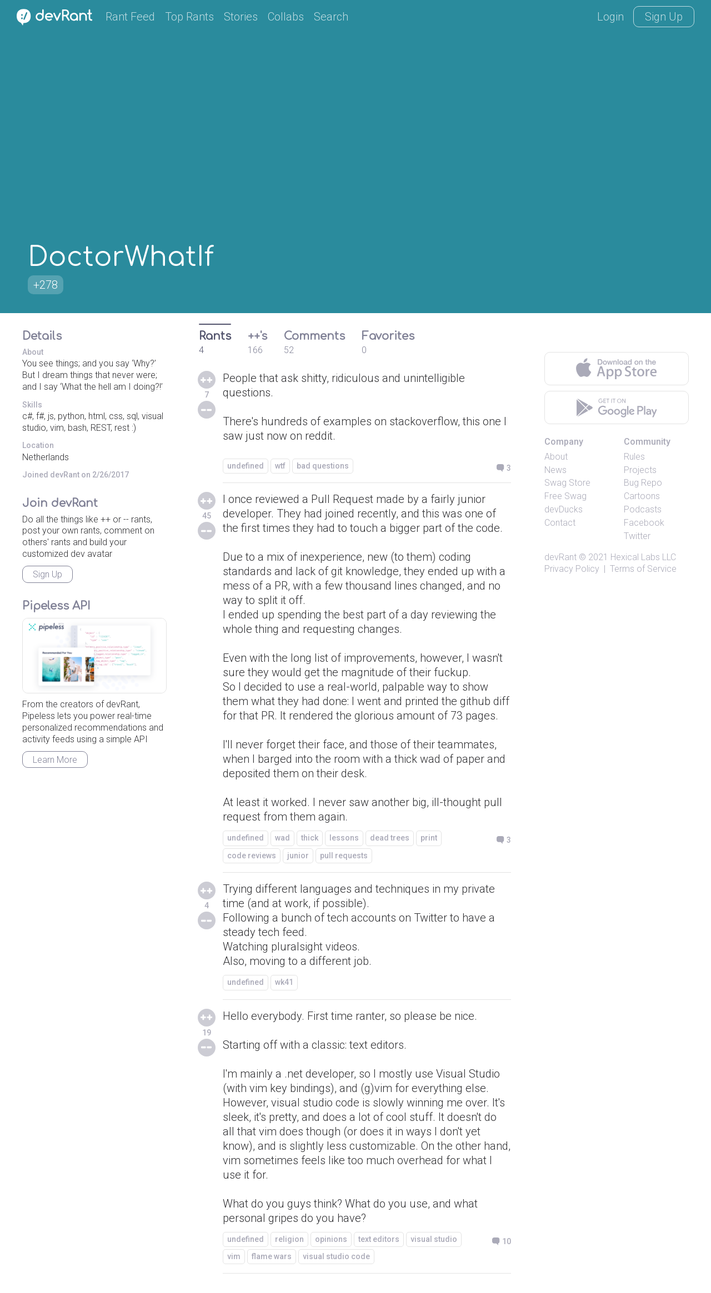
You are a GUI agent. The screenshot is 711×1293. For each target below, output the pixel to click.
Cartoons (642, 496)
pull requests (344, 855)
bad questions (323, 465)
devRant (560, 557)
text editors (378, 1239)
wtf (280, 465)
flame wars (272, 1256)
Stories (241, 16)
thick (309, 837)
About (556, 456)
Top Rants (189, 16)
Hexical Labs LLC (643, 557)
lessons (344, 837)
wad (282, 837)
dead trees (389, 837)
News (555, 470)
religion (289, 1239)
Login (610, 16)
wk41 (284, 982)
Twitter (637, 536)
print (428, 837)
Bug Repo (643, 482)
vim (234, 1256)
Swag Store (567, 482)
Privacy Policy (571, 569)
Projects (640, 470)
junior (298, 855)
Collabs (286, 16)
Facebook (644, 522)
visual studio (433, 1239)
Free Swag (565, 496)
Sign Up (664, 16)
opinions (331, 1239)
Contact (559, 522)
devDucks (563, 509)
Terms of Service (643, 569)
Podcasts (643, 509)
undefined (245, 465)
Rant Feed (130, 16)
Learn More (55, 759)
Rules (634, 456)
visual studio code (336, 1256)
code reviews (251, 855)
